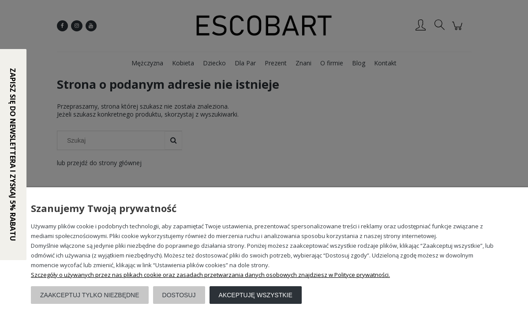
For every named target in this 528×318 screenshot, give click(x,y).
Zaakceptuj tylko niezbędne (89, 295)
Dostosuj (179, 295)
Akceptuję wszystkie (255, 295)
